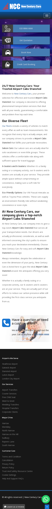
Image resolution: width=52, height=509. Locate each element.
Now (26, 52)
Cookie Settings (9, 475)
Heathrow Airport (10, 364)
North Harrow (8, 430)
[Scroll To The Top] (47, 507)
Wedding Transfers (10, 404)
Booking (26, 64)
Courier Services (9, 393)
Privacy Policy (8, 464)
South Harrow (8, 445)
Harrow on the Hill (10, 434)
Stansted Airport (9, 371)
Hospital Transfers (10, 408)
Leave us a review (14, 506)
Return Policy (8, 467)
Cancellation (7, 460)
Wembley (6, 427)
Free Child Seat (9, 397)
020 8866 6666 (41, 334)
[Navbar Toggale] (47, 15)
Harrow (5, 423)
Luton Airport (8, 375)
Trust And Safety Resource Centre (17, 471)
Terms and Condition (11, 456)
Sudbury (5, 438)
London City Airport (11, 378)
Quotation (26, 40)
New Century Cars (22, 93)
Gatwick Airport (9, 367)
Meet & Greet (8, 401)
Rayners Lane (8, 441)
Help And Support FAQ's (13, 478)
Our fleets (7, 126)
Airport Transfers (9, 390)
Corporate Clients (10, 412)
